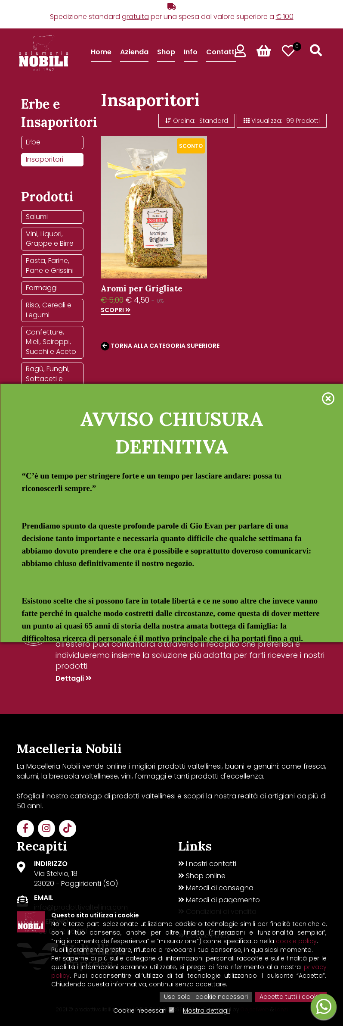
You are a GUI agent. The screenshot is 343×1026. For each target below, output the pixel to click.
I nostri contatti (207, 864)
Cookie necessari (140, 1011)
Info (191, 52)
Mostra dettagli (206, 1011)
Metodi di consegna (215, 888)
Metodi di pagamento (219, 900)
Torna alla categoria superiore (160, 345)
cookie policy (296, 942)
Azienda (134, 52)
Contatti (221, 52)
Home (101, 52)
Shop (166, 52)
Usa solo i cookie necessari (206, 997)
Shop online (202, 876)
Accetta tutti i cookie (291, 997)
